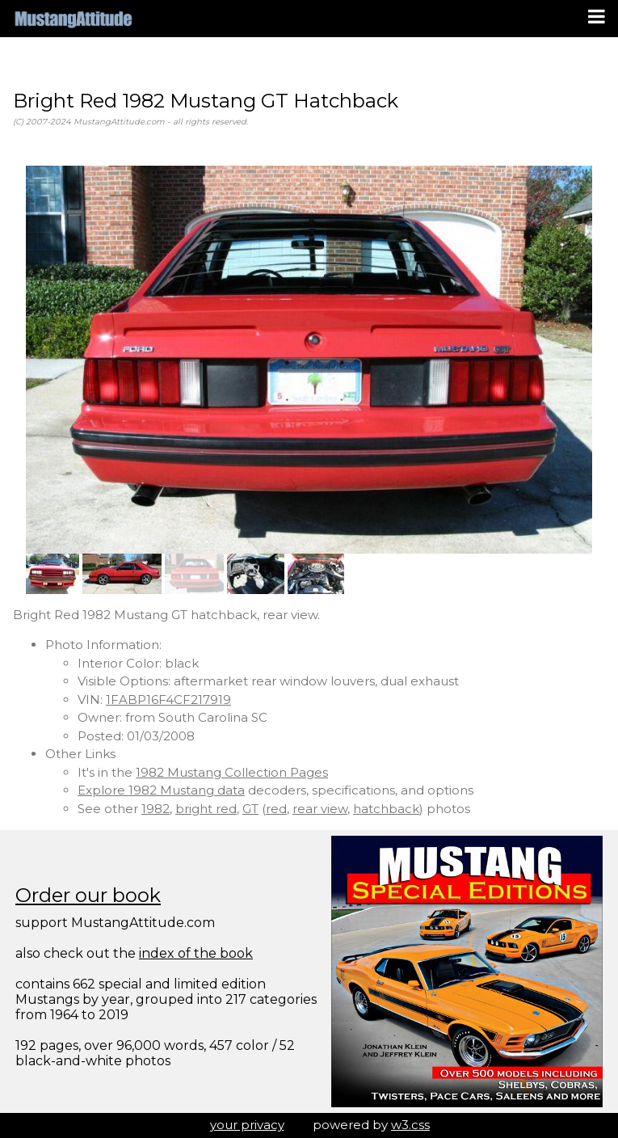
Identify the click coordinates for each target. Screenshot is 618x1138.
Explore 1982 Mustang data (161, 790)
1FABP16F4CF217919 (168, 699)
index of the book (196, 953)
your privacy (247, 1124)
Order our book (88, 895)
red (276, 808)
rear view (319, 808)
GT (250, 808)
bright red (206, 808)
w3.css (410, 1124)
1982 (155, 808)
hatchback (386, 808)
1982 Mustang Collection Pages (232, 772)
